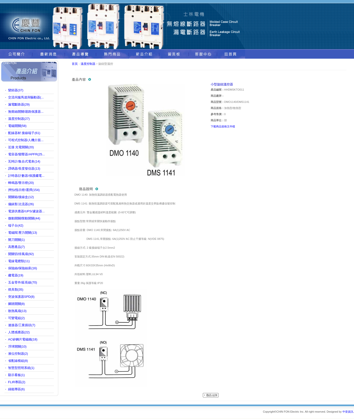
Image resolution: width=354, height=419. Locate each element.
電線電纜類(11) (19, 261)
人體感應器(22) (19, 332)
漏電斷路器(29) (19, 104)
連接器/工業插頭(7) (21, 325)
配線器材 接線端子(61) (24, 133)
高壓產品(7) (16, 247)
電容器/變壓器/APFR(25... (26, 154)
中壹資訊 (347, 411)
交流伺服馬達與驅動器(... (26, 97)
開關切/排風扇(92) (21, 254)
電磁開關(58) (17, 126)
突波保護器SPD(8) (21, 296)
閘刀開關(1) (16, 240)
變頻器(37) (15, 90)
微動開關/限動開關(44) (24, 218)
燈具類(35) (15, 289)
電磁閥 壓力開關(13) (22, 232)
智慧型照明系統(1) (21, 368)
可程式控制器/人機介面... (26, 140)
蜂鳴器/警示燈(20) (21, 183)
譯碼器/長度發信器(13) (24, 168)
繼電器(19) (15, 275)
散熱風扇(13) (17, 311)
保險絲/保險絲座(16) (22, 268)
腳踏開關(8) (16, 304)
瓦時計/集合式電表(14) (24, 161)
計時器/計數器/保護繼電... (26, 175)
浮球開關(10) (17, 346)
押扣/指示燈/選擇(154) (24, 190)
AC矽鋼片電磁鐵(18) (22, 339)
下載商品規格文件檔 (223, 126)
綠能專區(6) (16, 389)
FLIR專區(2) (16, 382)
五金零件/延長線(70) (22, 282)
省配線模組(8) (18, 361)
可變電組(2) (16, 318)
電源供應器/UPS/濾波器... (26, 211)
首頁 (75, 64)
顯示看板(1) (16, 375)
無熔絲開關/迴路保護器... (26, 111)
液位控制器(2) (18, 353)
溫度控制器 (88, 64)
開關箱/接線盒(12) (21, 197)
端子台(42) (15, 225)
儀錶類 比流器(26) (21, 204)
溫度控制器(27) (19, 119)
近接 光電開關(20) (21, 147)
